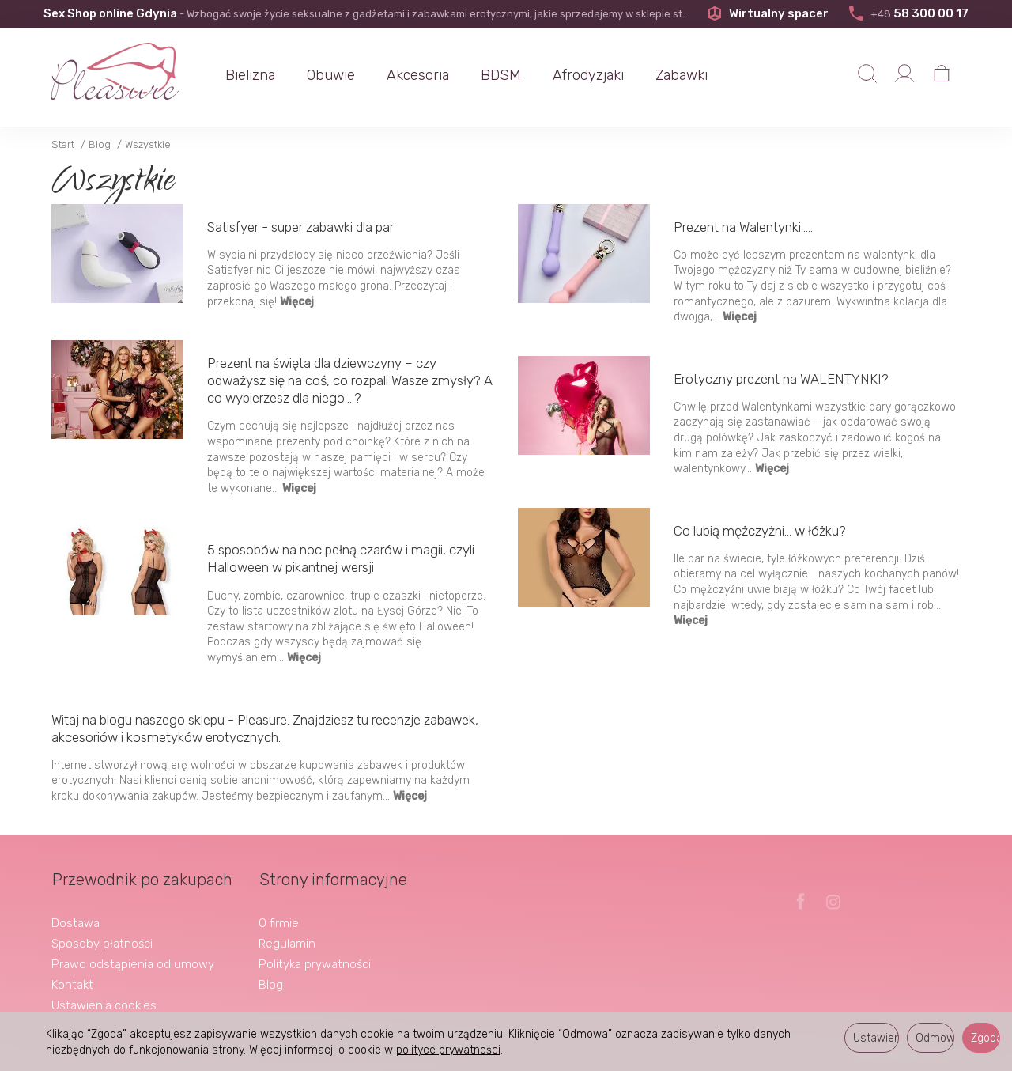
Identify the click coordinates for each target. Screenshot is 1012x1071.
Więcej (297, 301)
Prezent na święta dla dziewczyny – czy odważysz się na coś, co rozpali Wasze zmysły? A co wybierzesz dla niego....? (350, 380)
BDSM (502, 75)
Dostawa (75, 922)
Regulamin (287, 943)
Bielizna (252, 75)
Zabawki (683, 75)
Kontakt (72, 984)
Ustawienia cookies (104, 1004)
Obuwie (332, 75)
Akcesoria (419, 75)
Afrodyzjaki (589, 75)
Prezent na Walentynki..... (743, 227)
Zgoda (985, 1037)
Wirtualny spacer (768, 13)
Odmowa (935, 1037)
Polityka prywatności (315, 963)
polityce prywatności (448, 1049)
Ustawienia (876, 1037)
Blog (271, 984)
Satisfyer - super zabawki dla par (300, 227)
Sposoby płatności (102, 943)
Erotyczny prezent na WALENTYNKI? (781, 379)
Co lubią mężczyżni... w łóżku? (760, 531)
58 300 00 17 (908, 13)
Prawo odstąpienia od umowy (132, 963)
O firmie (279, 922)
